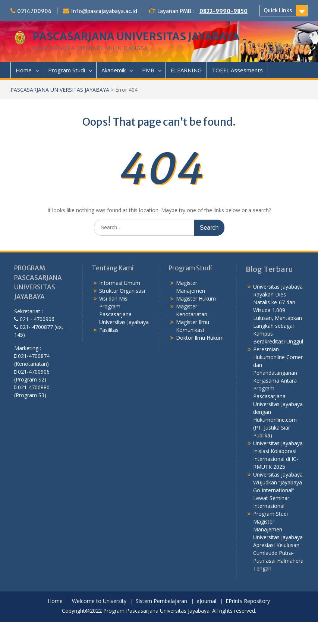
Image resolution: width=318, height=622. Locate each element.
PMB (148, 70)
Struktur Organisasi (122, 290)
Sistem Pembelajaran (161, 601)
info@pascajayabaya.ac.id (104, 11)
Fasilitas (109, 329)
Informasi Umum (119, 282)
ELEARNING (186, 70)
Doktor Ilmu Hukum (200, 337)
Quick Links (278, 10)
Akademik (113, 70)
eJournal (206, 601)
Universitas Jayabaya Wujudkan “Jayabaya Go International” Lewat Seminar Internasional (278, 490)
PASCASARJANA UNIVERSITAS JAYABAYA (136, 36)
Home (24, 70)
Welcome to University (99, 601)
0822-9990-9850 (223, 11)
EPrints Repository (248, 601)
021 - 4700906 (34, 319)
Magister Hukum (196, 298)
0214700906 (34, 11)
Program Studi (66, 70)
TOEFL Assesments (237, 70)
